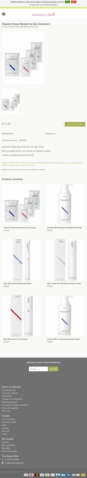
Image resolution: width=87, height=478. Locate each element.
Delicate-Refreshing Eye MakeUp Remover (64, 228)
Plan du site (6, 411)
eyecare (23, 163)
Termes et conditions (10, 393)
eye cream (16, 163)
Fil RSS (4, 434)
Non (73, 2)
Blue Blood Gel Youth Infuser (15, 339)
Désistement (7, 396)
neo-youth (57, 163)
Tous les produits (8, 419)
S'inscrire (5, 442)
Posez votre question (10, 408)
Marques (5, 428)
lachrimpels (40, 163)
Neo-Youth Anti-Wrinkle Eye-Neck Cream (64, 283)
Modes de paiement (9, 402)
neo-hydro (48, 163)
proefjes (16, 165)
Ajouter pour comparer (30, 170)
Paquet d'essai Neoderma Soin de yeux (20, 228)
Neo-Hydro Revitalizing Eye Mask (17, 283)
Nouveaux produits (9, 422)
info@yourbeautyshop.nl (14, 463)
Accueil (4, 27)
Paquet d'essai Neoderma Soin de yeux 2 (23, 27)
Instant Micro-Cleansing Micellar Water (63, 339)
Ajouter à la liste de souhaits (11, 170)
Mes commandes (8, 445)
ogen (63, 163)
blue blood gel (7, 163)
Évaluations (50, 133)
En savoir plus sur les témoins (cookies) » (44, 5)
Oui (67, 2)
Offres (4, 425)
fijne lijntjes (31, 163)
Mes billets (6, 448)
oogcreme (69, 163)
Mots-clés (5, 431)
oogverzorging (7, 165)
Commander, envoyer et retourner (15, 405)
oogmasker (78, 163)
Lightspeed (27, 472)
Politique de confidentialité (12, 399)
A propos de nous (8, 390)
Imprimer (42, 170)
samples (23, 165)
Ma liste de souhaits (9, 451)
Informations (7, 133)
